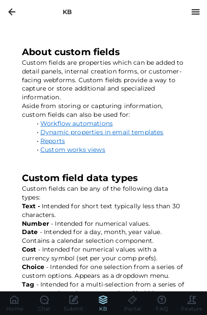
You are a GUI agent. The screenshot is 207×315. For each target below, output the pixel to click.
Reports (52, 141)
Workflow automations (76, 123)
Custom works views (72, 150)
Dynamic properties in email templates (102, 132)
